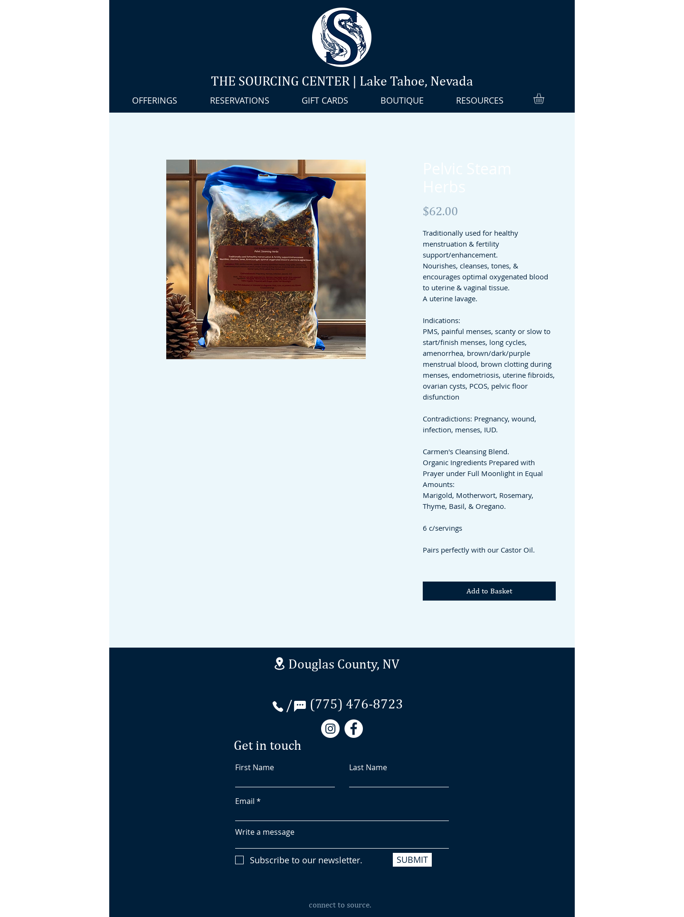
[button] (545, 98)
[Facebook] (353, 728)
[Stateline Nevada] (279, 663)
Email (245, 801)
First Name (254, 767)
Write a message (264, 832)
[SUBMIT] (412, 860)
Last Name (368, 767)
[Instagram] (330, 728)
